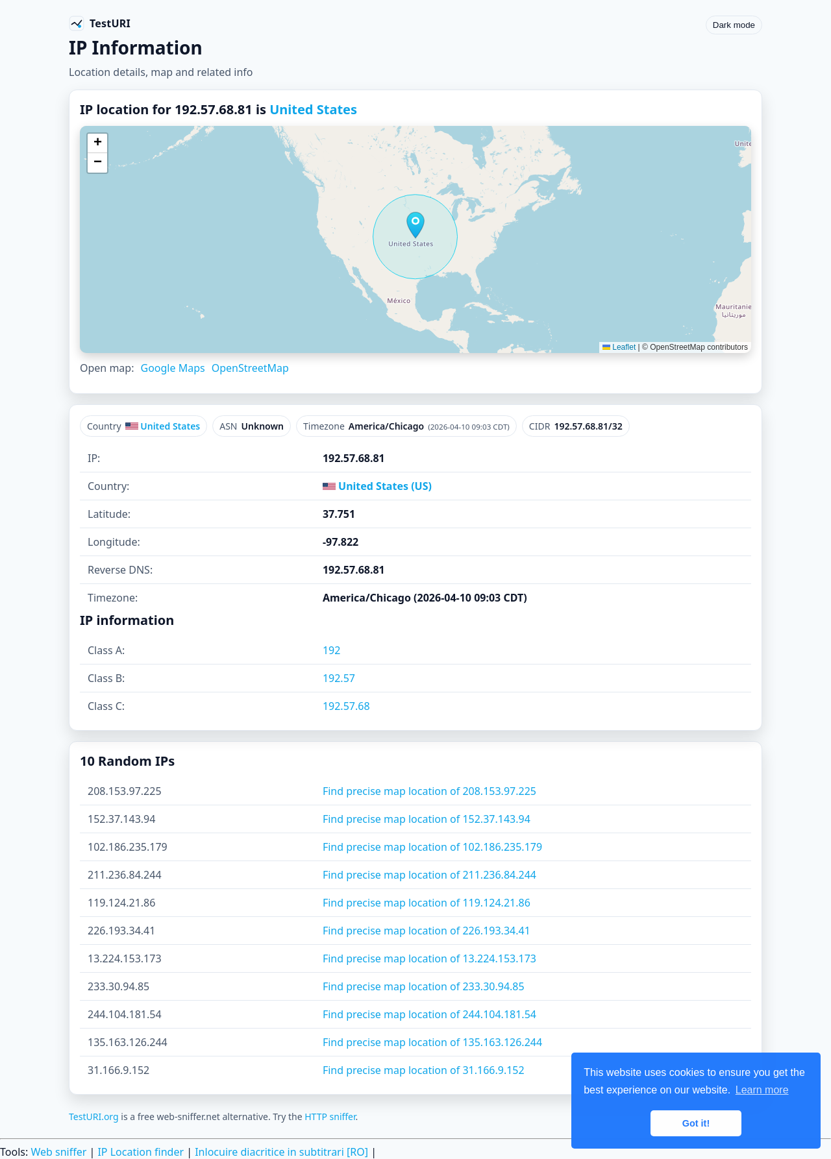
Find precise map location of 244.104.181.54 (429, 1014)
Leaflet (619, 347)
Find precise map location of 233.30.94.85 (424, 986)
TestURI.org (94, 1116)
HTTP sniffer (329, 1116)
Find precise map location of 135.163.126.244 (432, 1042)
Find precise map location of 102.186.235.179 (432, 847)
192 (331, 650)
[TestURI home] (99, 23)
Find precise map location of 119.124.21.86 (426, 903)
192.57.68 (346, 706)
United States (313, 109)
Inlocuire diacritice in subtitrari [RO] (281, 1152)
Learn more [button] (762, 1089)
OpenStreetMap (250, 368)
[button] (415, 225)
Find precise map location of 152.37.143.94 (426, 819)
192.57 (339, 678)
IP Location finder (140, 1152)
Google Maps (172, 368)
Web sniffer (58, 1152)
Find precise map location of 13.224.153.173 (429, 958)
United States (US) (377, 486)
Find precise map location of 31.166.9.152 (424, 1070)
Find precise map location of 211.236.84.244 (429, 875)
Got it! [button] (696, 1123)
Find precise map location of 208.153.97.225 (429, 791)
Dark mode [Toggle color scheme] (734, 25)
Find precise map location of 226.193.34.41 (426, 930)
